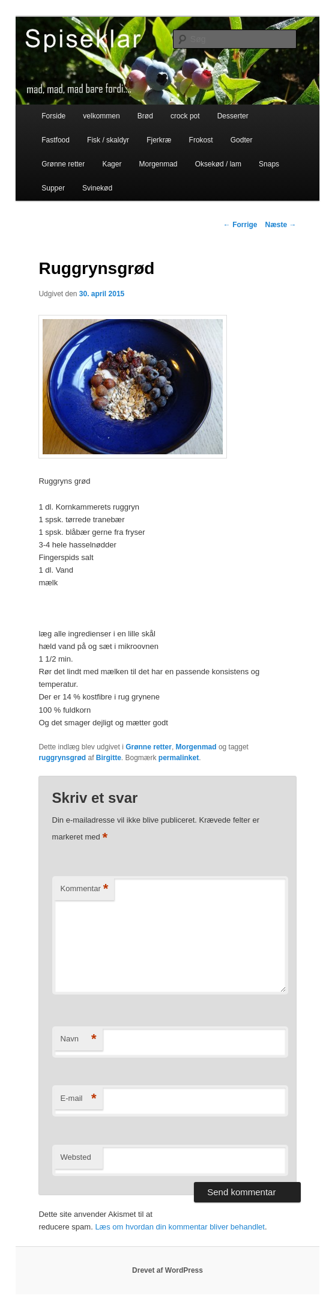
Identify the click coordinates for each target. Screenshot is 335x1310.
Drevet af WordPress (167, 1270)
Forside (53, 116)
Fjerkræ (158, 140)
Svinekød (97, 188)
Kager (111, 164)
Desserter (233, 116)
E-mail (79, 1098)
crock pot (185, 116)
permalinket (178, 758)
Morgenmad (158, 164)
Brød (145, 116)
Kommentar (85, 889)
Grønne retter (63, 164)
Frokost (201, 140)
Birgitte (108, 758)
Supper (53, 188)
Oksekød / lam (218, 164)
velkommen (101, 116)
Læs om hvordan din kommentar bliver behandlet (180, 1226)
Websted (76, 1157)
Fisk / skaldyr (108, 140)
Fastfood (55, 140)
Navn (79, 1039)
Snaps (269, 164)
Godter (242, 140)
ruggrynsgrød (62, 758)
